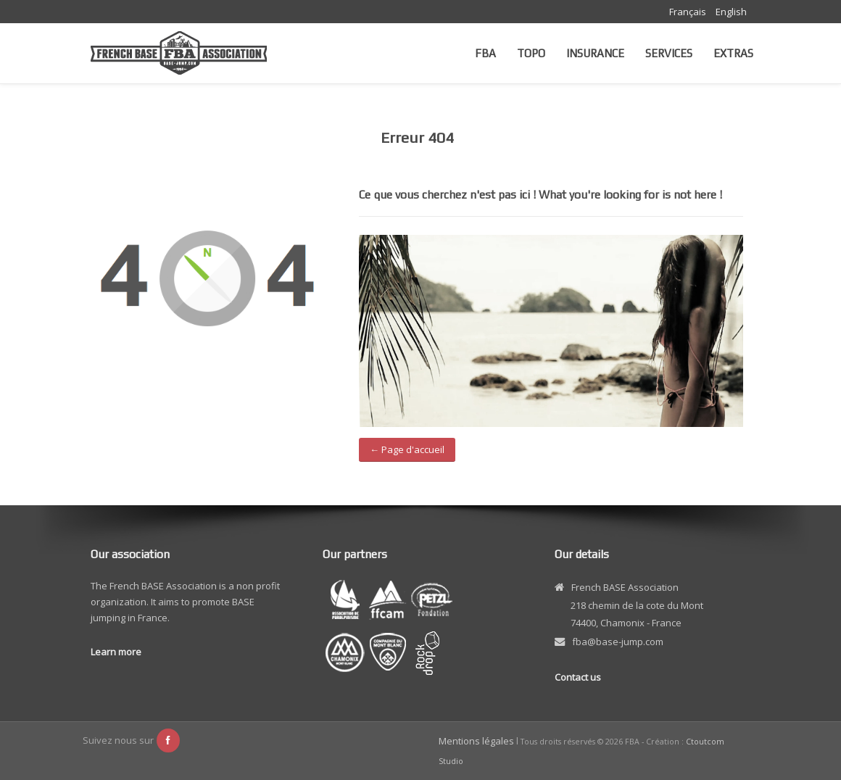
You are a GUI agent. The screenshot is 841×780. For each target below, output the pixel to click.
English (731, 11)
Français (688, 11)
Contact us (578, 677)
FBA (485, 53)
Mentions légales (476, 740)
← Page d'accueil (407, 449)
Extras (733, 53)
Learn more (116, 651)
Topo (531, 53)
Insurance (595, 53)
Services (668, 53)
